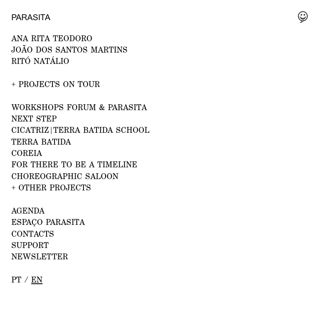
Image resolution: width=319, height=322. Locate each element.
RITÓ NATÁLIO (40, 61)
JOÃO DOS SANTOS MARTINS (69, 49)
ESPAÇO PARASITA (48, 222)
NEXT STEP (34, 118)
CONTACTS (32, 233)
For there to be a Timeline (74, 164)
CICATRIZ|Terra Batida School (80, 130)
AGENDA (27, 210)
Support (30, 245)
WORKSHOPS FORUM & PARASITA (79, 107)
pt (16, 279)
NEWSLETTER (39, 256)
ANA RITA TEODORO (51, 38)
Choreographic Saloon (64, 176)
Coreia (26, 153)
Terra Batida (41, 141)
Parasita (30, 17)
